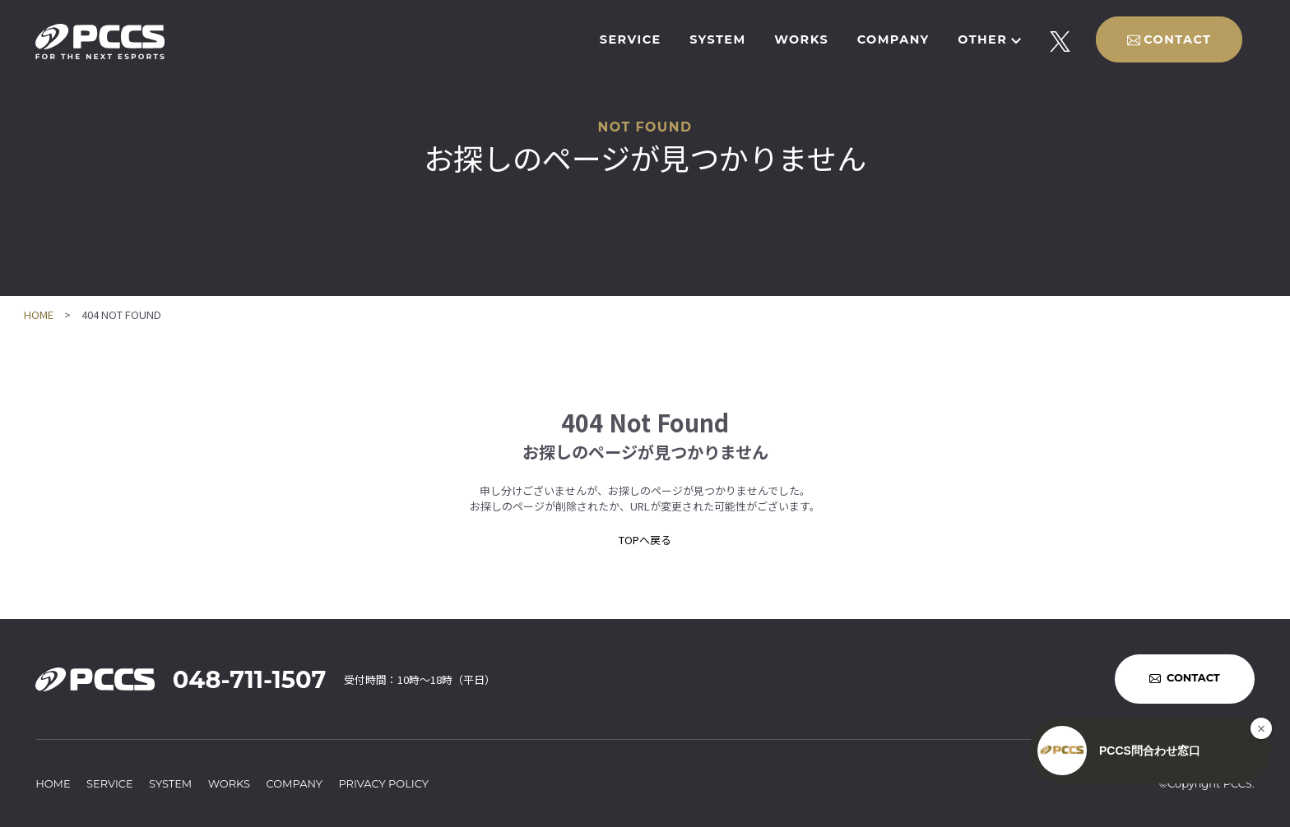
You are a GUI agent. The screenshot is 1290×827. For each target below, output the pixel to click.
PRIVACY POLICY (383, 783)
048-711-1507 (249, 679)
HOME (38, 314)
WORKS (801, 39)
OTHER (982, 39)
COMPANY (893, 39)
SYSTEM (717, 39)
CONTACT (1177, 39)
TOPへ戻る (645, 539)
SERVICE (630, 39)
